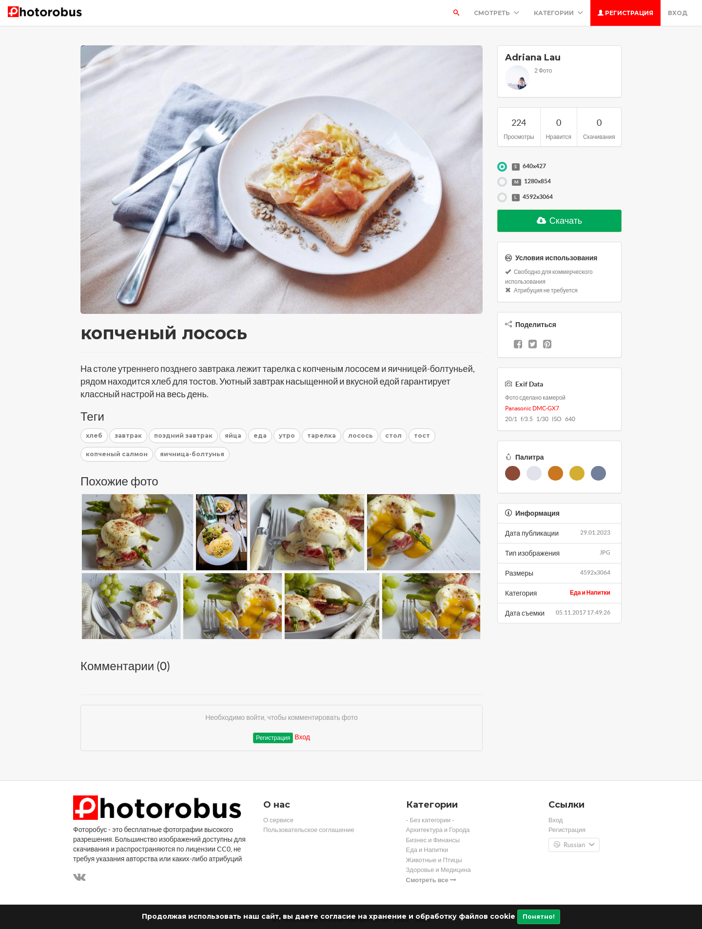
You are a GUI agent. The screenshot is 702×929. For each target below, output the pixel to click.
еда (260, 435)
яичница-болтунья (192, 454)
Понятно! (539, 916)
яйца (233, 435)
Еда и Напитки (590, 592)
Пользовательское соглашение (308, 829)
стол (393, 435)
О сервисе (278, 820)
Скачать (560, 220)
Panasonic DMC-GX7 (532, 408)
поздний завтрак (183, 435)
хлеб (94, 435)
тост (422, 435)
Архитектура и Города (438, 829)
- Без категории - (430, 820)
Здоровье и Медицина (438, 869)
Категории (558, 13)
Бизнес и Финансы (433, 840)
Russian (574, 845)
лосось (360, 435)
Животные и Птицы (434, 860)
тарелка (321, 435)
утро (287, 435)
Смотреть (496, 13)
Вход (677, 13)
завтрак (128, 435)
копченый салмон (117, 454)
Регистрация (625, 13)
